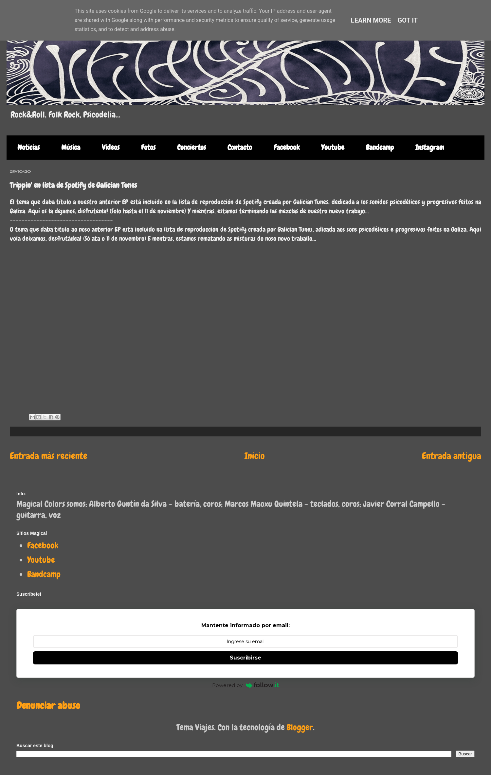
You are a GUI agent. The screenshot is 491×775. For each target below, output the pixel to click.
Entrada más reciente (48, 456)
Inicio (255, 456)
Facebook (287, 147)
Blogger (300, 727)
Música (70, 147)
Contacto (239, 147)
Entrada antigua (451, 456)
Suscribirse (245, 658)
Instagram (429, 147)
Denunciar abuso (48, 705)
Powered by (245, 685)
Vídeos (110, 147)
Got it (408, 20)
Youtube (332, 147)
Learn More (371, 20)
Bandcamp (380, 147)
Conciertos (191, 147)
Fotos (148, 147)
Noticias (28, 147)
